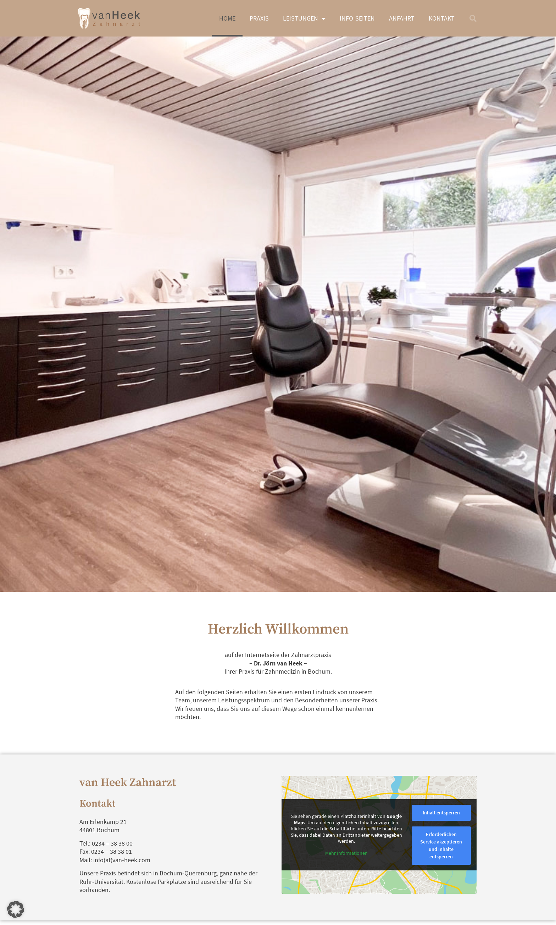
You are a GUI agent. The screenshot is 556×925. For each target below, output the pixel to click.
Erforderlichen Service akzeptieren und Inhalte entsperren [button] (441, 845)
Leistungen (304, 18)
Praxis (259, 18)
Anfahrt (402, 18)
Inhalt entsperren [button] (441, 812)
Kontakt (442, 18)
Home (227, 18)
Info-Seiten (357, 18)
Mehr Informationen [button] (346, 853)
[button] (473, 18)
